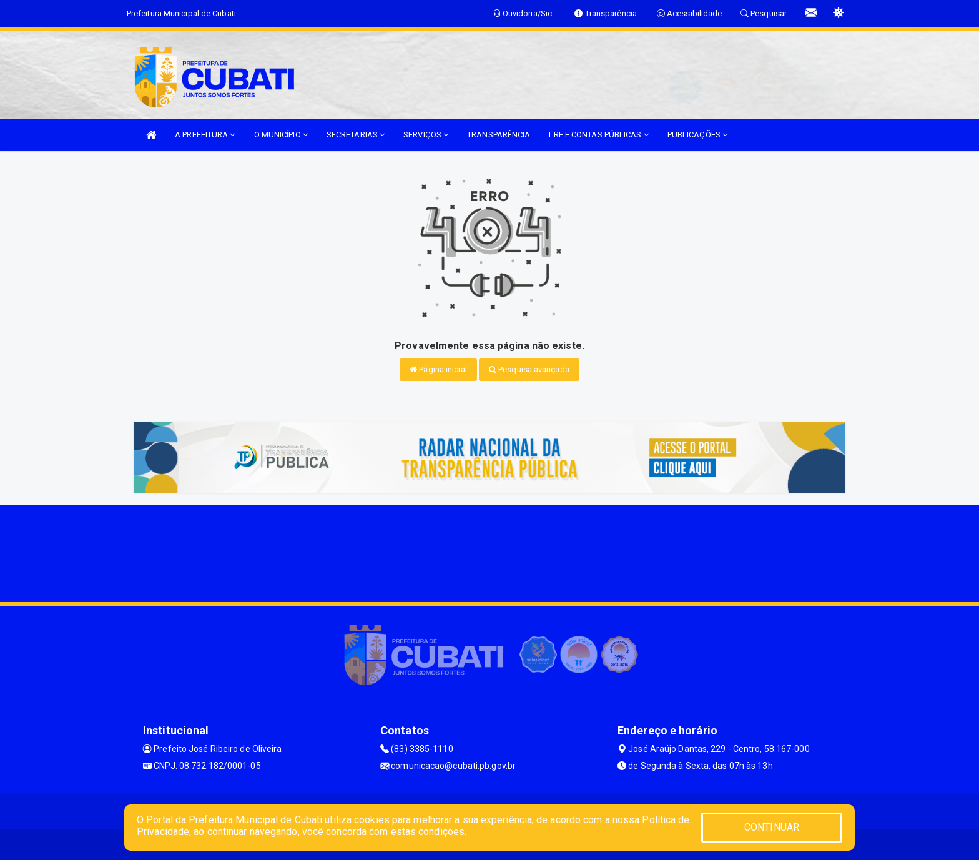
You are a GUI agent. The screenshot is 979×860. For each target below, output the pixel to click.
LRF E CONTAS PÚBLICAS (598, 134)
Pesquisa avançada (529, 369)
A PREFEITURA (205, 134)
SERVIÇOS (425, 134)
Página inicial (438, 369)
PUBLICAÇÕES (697, 134)
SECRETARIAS (356, 134)
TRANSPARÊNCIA (498, 134)
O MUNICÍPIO (281, 134)
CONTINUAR (771, 827)
